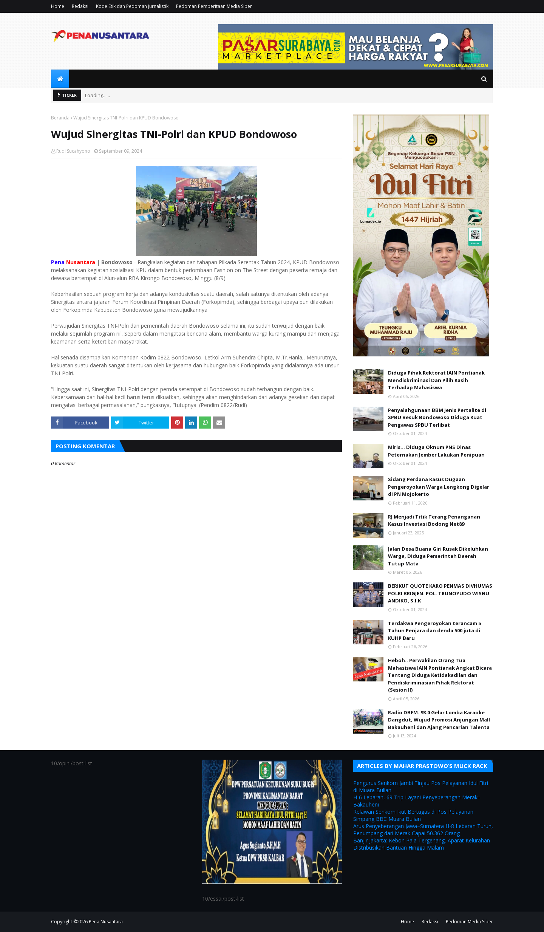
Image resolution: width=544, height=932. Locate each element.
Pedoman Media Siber (469, 921)
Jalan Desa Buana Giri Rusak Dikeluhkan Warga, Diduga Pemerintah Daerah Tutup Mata (438, 556)
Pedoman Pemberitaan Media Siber (214, 6)
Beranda (60, 118)
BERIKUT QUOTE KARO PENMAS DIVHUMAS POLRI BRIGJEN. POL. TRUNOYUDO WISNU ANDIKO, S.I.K (440, 593)
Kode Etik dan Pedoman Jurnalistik (132, 6)
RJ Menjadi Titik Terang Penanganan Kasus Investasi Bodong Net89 (434, 520)
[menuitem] (60, 79)
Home (57, 6)
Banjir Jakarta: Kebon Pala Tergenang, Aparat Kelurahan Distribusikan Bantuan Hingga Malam (421, 844)
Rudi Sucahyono (73, 151)
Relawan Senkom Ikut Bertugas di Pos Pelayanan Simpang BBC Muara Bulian (413, 815)
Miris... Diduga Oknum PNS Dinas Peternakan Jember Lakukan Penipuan (436, 451)
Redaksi (80, 6)
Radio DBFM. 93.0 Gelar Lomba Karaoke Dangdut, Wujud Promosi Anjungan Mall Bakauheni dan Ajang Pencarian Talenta (439, 720)
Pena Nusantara (106, 921)
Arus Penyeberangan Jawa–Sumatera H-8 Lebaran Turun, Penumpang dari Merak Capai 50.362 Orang (423, 829)
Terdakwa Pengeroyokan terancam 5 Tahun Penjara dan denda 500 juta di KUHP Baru (434, 630)
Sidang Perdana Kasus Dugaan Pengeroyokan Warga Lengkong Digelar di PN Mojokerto (438, 486)
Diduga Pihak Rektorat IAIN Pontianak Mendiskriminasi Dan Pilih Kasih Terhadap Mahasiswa (436, 380)
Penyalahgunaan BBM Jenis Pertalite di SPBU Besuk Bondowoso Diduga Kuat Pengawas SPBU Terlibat (437, 417)
